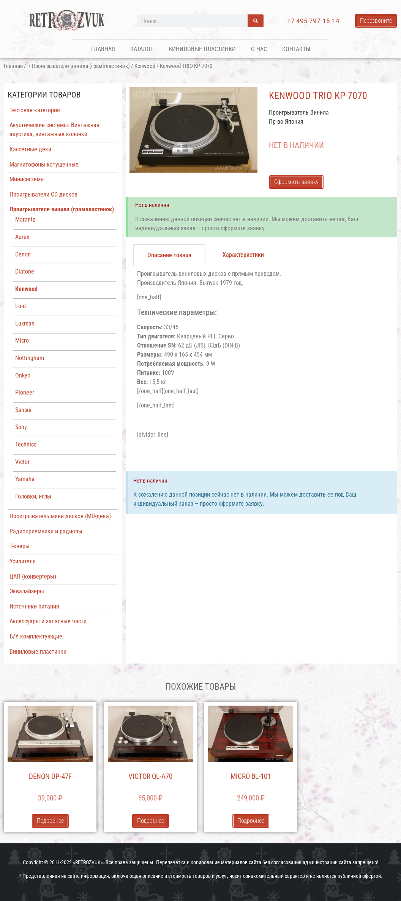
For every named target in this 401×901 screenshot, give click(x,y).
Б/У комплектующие (35, 636)
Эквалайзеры (26, 591)
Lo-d (20, 306)
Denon (23, 254)
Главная (103, 49)
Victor (22, 461)
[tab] (169, 255)
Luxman (25, 323)
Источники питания (34, 606)
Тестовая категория (34, 110)
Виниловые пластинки (202, 49)
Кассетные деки (30, 149)
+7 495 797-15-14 (313, 21)
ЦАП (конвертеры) (32, 576)
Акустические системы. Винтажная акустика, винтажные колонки (54, 129)
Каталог (141, 49)
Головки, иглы (33, 496)
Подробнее (50, 820)
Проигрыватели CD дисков (43, 194)
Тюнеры (19, 546)
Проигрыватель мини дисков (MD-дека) (60, 516)
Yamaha (25, 479)
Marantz (25, 219)
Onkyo (22, 375)
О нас (259, 49)
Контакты (296, 49)
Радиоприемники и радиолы (45, 531)
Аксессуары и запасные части (48, 621)
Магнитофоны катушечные (44, 164)
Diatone (24, 271)
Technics (25, 444)
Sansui (23, 410)
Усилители (22, 561)
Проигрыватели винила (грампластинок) (81, 66)
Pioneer (24, 392)
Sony (21, 427)
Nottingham (29, 358)
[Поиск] (256, 20)
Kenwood (144, 66)
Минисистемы (27, 179)
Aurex (22, 237)
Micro (22, 340)
